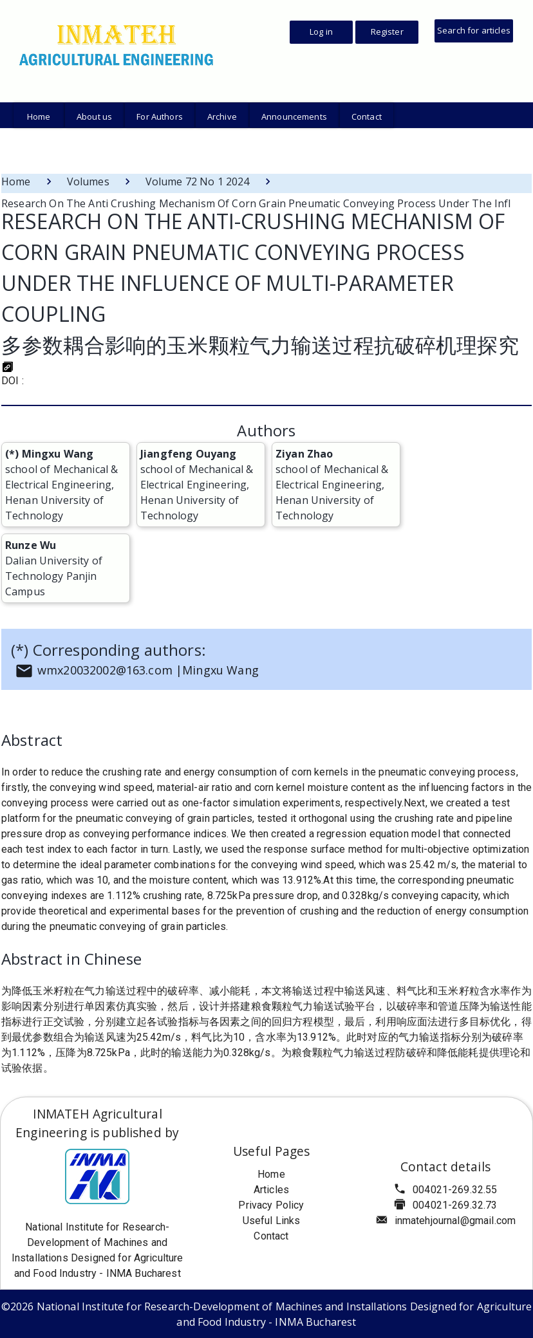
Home (16, 181)
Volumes (88, 181)
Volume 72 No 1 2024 (197, 181)
